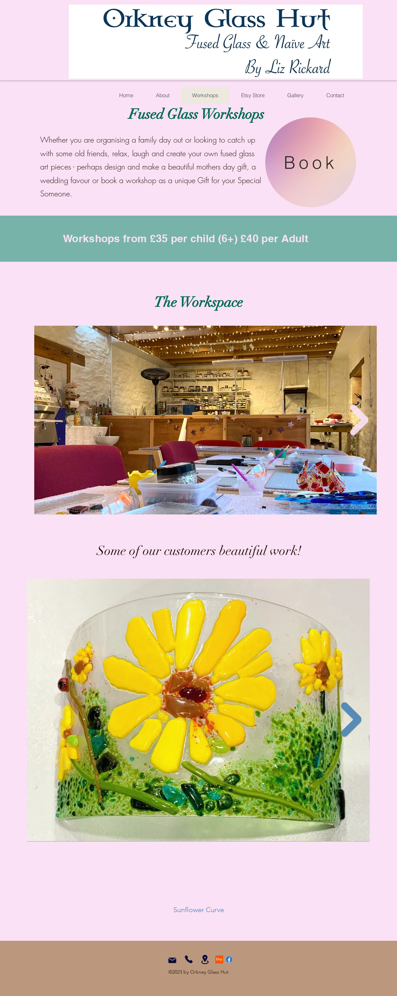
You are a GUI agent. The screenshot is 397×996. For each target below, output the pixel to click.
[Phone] (188, 959)
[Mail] (172, 960)
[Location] (204, 959)
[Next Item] (359, 420)
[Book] (310, 162)
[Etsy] (219, 959)
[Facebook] (229, 959)
